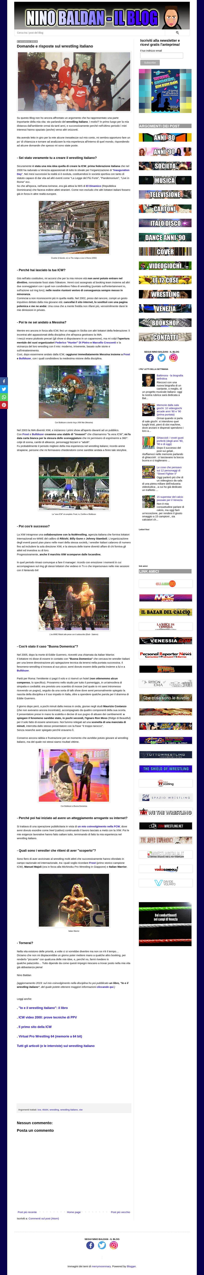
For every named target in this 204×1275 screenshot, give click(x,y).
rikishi (45, 1109)
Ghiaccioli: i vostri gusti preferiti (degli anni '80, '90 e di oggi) (170, 441)
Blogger (131, 1266)
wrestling (54, 1109)
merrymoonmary (101, 1266)
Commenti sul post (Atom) (44, 1218)
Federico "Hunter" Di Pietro (72, 342)
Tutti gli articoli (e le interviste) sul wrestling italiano (56, 1046)
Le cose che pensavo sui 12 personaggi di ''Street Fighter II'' (169, 470)
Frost (126, 354)
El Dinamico (93, 185)
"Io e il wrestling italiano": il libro (43, 1008)
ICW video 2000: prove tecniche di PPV (48, 1017)
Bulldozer (25, 358)
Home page (74, 1212)
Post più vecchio (120, 1212)
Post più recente (27, 1212)
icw (39, 1109)
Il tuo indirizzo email (151, 50)
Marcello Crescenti (104, 342)
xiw (81, 1109)
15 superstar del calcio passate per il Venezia (170, 498)
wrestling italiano (69, 1109)
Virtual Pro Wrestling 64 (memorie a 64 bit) (50, 1036)
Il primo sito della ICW (35, 1027)
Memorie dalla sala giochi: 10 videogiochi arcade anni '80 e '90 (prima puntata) (169, 409)
